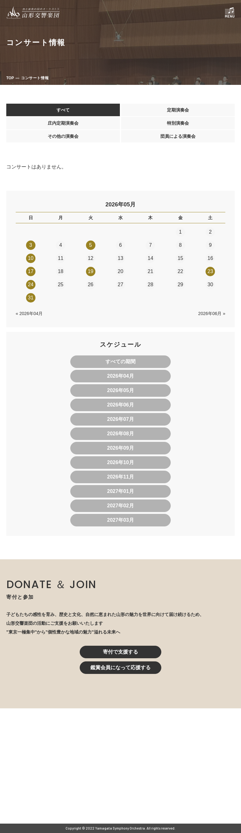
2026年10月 (120, 462)
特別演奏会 (178, 123)
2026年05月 (120, 390)
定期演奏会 (178, 109)
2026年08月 (120, 433)
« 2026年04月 (29, 313)
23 (210, 271)
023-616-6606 (94, 775)
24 (31, 284)
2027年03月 (120, 520)
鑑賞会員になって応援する (120, 667)
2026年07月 (120, 419)
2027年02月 (120, 505)
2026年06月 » (211, 313)
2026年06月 (120, 404)
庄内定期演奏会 (63, 123)
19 (91, 271)
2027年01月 (120, 491)
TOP (10, 78)
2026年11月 (120, 476)
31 (31, 297)
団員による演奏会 (177, 136)
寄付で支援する (120, 651)
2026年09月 (120, 448)
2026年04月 (120, 376)
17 (31, 271)
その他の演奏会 (63, 136)
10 (31, 258)
